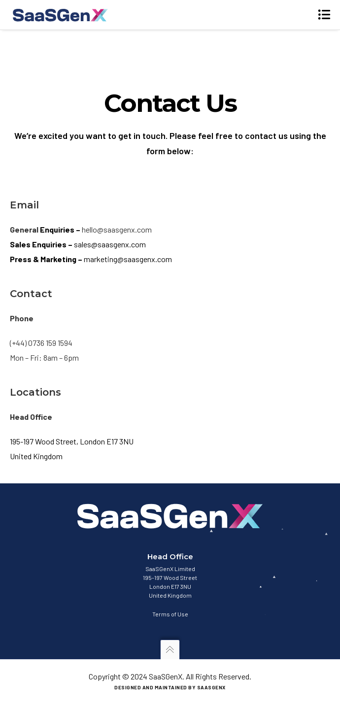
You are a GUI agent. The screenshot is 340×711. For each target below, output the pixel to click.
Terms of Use (170, 613)
